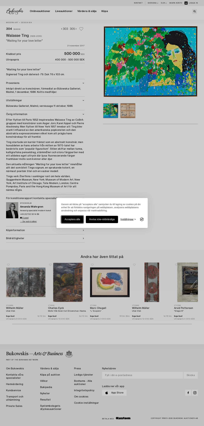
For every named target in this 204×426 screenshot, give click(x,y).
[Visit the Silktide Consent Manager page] (141, 219)
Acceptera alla (72, 219)
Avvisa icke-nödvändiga (102, 219)
